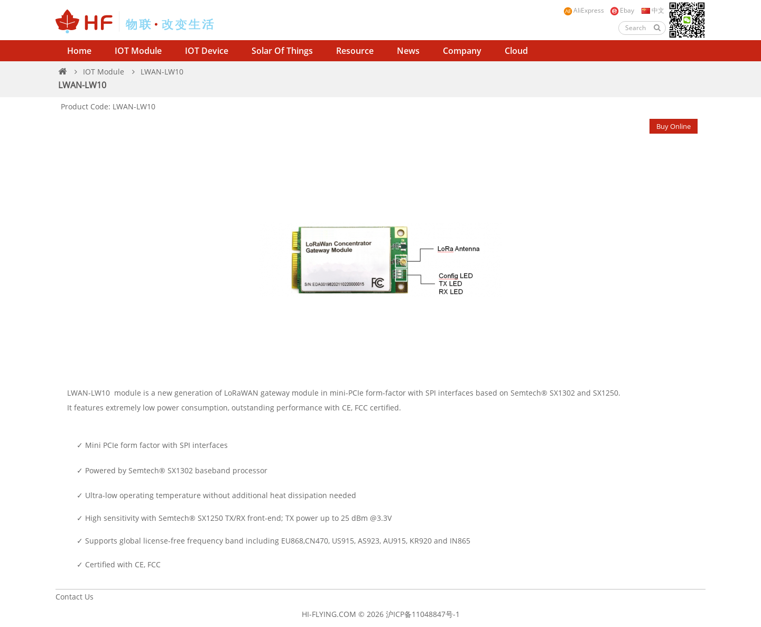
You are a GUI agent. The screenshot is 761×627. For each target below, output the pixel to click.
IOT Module (138, 51)
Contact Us (74, 597)
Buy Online (673, 126)
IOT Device (206, 51)
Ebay (622, 11)
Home (79, 51)
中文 (652, 10)
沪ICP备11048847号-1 (423, 614)
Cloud (516, 51)
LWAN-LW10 (162, 72)
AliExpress (583, 11)
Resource (355, 51)
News (408, 51)
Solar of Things (282, 51)
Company (462, 51)
